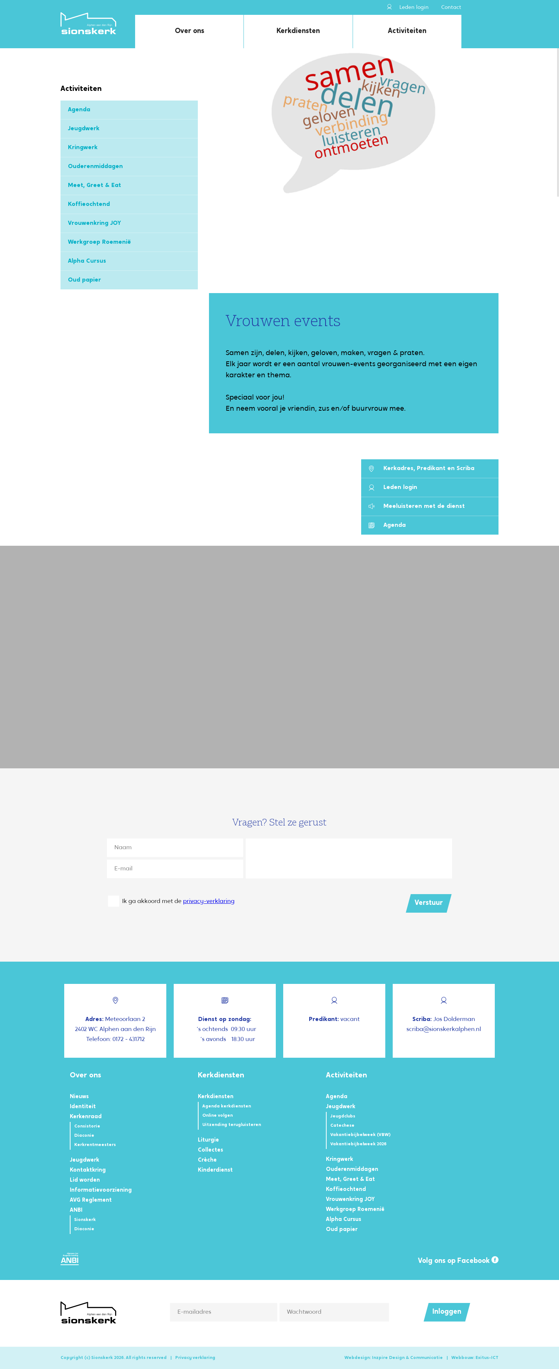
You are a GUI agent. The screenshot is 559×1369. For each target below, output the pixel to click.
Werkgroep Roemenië (99, 242)
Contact (451, 7)
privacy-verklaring (209, 902)
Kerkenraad (86, 1117)
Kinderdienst (215, 1170)
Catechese (342, 1125)
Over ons (189, 31)
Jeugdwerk (83, 129)
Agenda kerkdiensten (226, 1106)
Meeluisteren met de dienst (417, 506)
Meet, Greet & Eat (94, 185)
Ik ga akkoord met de (178, 902)
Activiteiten (407, 31)
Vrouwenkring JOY (94, 223)
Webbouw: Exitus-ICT (474, 1358)
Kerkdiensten (298, 31)
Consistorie (87, 1126)
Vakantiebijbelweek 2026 (358, 1144)
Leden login (408, 7)
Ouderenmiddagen (95, 167)
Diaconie (84, 1135)
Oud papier (84, 280)
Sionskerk (85, 1220)
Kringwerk (83, 148)
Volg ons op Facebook (458, 1260)
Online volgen (217, 1115)
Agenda (79, 110)
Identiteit (83, 1107)
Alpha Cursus (87, 261)
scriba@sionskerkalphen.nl (443, 1030)
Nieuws (79, 1097)
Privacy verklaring (195, 1358)
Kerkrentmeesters (95, 1145)
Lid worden (85, 1180)
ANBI (76, 1210)
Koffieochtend (89, 204)
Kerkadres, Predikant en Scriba (421, 469)
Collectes (210, 1150)
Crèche (207, 1160)
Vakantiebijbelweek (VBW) (360, 1135)
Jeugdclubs (342, 1116)
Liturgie (208, 1140)
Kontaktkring (88, 1170)
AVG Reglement (91, 1200)
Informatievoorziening (101, 1190)
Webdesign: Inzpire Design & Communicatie (393, 1358)
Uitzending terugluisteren (231, 1125)
